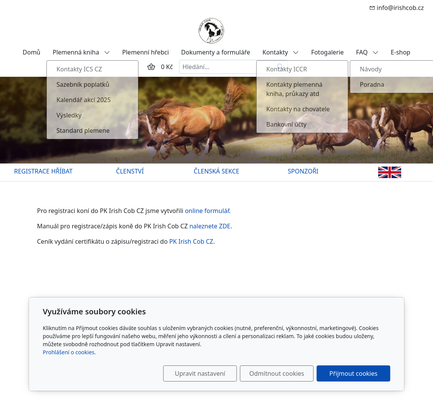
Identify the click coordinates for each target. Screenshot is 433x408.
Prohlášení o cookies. (69, 352)
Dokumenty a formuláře (215, 52)
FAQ (367, 52)
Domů (31, 52)
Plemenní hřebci (145, 52)
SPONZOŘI (303, 171)
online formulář (207, 210)
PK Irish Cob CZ (191, 241)
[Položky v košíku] (151, 66)
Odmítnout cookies (276, 373)
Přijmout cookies (353, 373)
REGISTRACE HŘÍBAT (43, 171)
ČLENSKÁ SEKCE (216, 171)
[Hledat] (280, 67)
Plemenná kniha (81, 52)
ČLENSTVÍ (130, 171)
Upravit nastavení (200, 373)
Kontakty (280, 52)
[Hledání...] (226, 67)
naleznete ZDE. (210, 226)
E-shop (400, 52)
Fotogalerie (327, 52)
